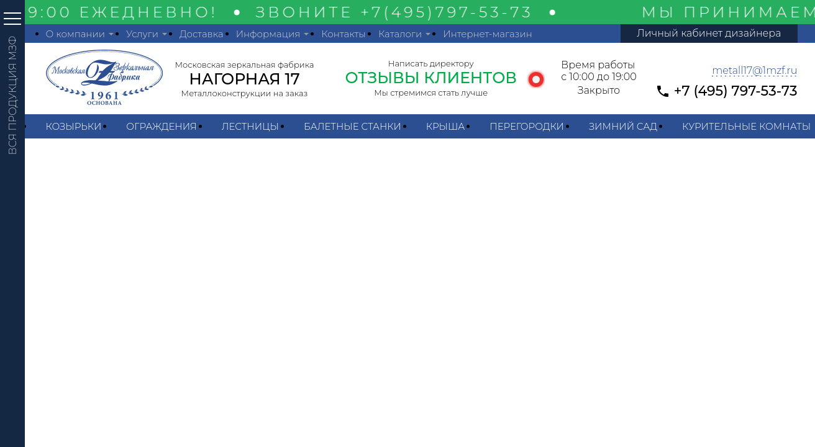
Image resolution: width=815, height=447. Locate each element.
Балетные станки (352, 126)
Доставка (202, 34)
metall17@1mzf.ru (754, 70)
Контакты (343, 34)
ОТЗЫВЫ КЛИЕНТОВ (431, 77)
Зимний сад (623, 126)
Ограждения (161, 126)
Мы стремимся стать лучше (431, 92)
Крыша (445, 126)
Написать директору (431, 63)
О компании (75, 34)
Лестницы (250, 126)
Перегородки (526, 126)
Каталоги (400, 34)
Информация (268, 34)
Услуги (142, 34)
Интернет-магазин (487, 34)
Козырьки (74, 126)
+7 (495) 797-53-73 (736, 91)
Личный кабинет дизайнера (709, 33)
